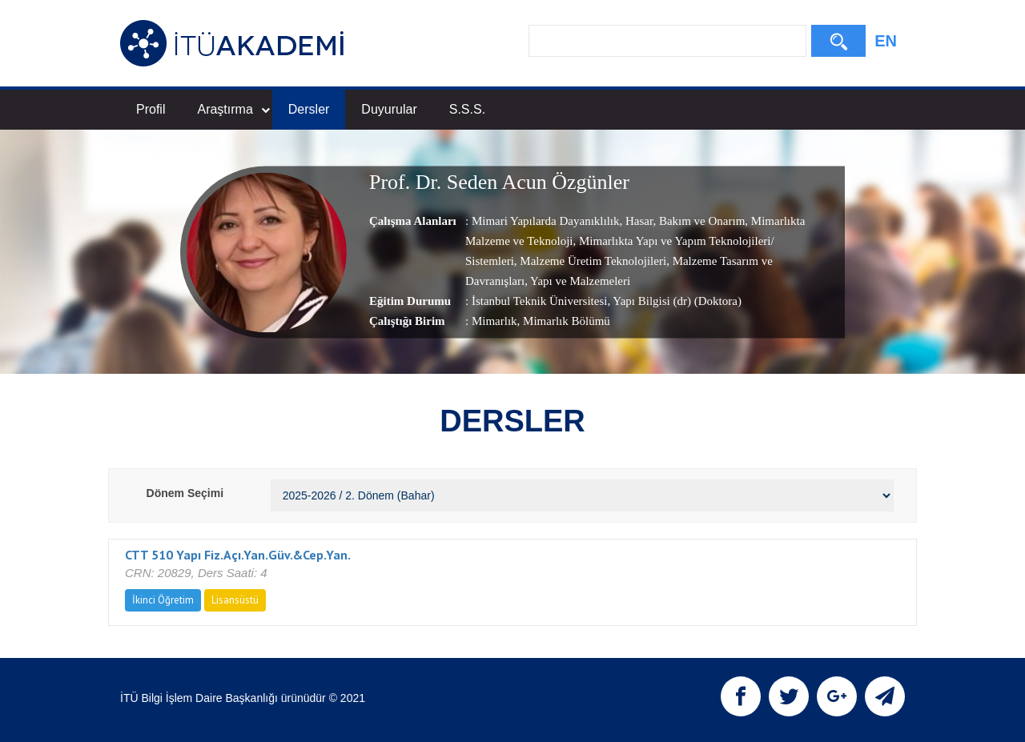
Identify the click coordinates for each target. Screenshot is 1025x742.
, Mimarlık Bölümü (563, 321)
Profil (150, 109)
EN (885, 41)
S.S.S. (467, 109)
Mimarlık (494, 321)
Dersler (309, 109)
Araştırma (233, 109)
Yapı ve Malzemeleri (579, 281)
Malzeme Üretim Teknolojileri (592, 261)
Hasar (637, 221)
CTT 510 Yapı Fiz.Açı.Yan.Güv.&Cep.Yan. (238, 555)
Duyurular (388, 109)
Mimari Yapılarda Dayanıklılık (546, 221)
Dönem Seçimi (185, 493)
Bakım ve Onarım (700, 221)
